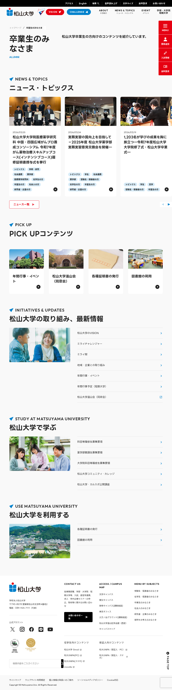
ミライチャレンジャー (89, 344)
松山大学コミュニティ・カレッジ (96, 474)
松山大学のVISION (88, 333)
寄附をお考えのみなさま (145, 619)
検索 (94, 3)
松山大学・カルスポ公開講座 (93, 484)
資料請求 (143, 3)
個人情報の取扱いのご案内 (61, 680)
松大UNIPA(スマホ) (73, 661)
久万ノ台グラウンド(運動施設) (113, 617)
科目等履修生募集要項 (89, 442)
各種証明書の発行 (87, 529)
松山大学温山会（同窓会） (92, 397)
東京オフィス (105, 611)
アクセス (69, 3)
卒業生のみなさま (142, 602)
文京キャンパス (106, 594)
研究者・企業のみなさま (145, 614)
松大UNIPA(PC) (71, 655)
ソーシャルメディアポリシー (90, 680)
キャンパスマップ (107, 629)
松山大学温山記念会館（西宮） (113, 623)
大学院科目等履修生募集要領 (93, 463)
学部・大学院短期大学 (163, 12)
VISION (53, 12)
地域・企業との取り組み (91, 365)
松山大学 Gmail (71, 649)
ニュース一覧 (23, 204)
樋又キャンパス (106, 600)
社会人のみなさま (142, 608)
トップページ (15, 27)
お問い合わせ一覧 (78, 617)
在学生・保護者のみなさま (146, 596)
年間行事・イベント (88, 376)
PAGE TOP (167, 661)
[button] (163, 204)
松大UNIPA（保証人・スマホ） (111, 656)
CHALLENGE (77, 12)
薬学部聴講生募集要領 (89, 453)
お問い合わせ (159, 3)
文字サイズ (128, 3)
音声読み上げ (111, 3)
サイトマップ (15, 680)
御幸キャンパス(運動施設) (111, 605)
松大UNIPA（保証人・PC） (112, 649)
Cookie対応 (112, 680)
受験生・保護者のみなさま (146, 591)
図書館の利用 (84, 540)
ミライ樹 (82, 354)
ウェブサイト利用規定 (35, 680)
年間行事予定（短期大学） (92, 386)
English (83, 3)
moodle (68, 667)
